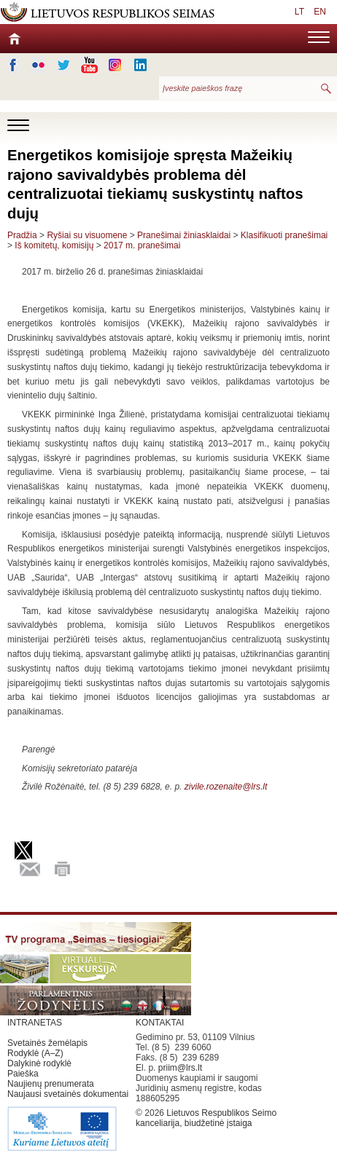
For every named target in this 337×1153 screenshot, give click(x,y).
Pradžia (22, 235)
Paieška (23, 1074)
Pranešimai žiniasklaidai (184, 235)
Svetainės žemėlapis (47, 1043)
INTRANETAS (34, 1023)
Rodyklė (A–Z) (35, 1053)
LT (299, 12)
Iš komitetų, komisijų (54, 245)
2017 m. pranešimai (142, 245)
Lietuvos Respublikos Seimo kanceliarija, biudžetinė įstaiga (206, 1118)
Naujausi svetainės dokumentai (67, 1094)
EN (320, 12)
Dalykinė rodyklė (39, 1063)
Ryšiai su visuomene (87, 235)
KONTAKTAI (160, 1023)
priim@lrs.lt (180, 1068)
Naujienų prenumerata (50, 1084)
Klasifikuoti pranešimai (284, 235)
